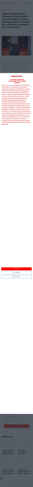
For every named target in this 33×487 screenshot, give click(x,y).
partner (11, 85)
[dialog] (16, 243)
